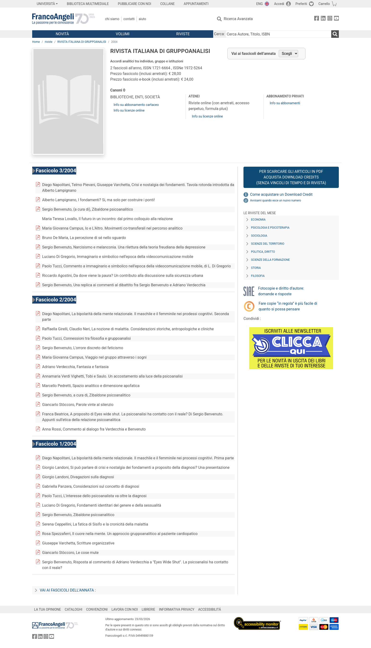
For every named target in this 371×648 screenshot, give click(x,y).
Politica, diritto (263, 251)
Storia (256, 268)
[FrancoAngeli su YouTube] (336, 19)
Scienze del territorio (267, 243)
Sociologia (259, 235)
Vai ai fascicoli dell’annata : (68, 590)
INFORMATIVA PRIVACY (176, 609)
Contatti (129, 19)
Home (36, 41)
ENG (259, 4)
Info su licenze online (129, 110)
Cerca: (219, 34)
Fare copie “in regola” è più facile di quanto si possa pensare (288, 306)
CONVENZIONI (97, 609)
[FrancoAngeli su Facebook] (316, 19)
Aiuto (142, 19)
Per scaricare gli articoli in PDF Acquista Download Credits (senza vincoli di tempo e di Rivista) (291, 177)
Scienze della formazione (270, 259)
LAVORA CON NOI (124, 609)
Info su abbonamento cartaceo (136, 105)
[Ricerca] (335, 34)
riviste (48, 41)
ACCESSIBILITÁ (209, 609)
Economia (258, 219)
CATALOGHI (73, 609)
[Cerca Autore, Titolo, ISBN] (278, 34)
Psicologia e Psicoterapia (270, 227)
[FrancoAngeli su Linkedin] (323, 19)
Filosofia (258, 276)
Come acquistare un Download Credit (281, 194)
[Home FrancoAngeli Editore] (63, 19)
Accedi (279, 4)
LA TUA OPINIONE (47, 609)
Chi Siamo (112, 19)
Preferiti (301, 4)
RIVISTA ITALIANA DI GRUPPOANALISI (81, 41)
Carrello (324, 4)
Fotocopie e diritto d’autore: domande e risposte (281, 291)
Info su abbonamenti (285, 103)
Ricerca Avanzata (238, 19)
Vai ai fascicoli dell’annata (253, 53)
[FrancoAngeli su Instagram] (329, 19)
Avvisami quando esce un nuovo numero (275, 200)
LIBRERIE (148, 609)
